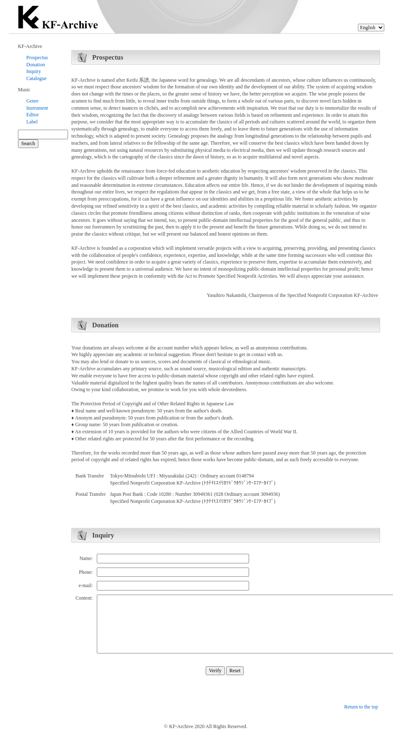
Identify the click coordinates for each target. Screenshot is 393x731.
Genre (32, 101)
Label (32, 122)
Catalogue (36, 78)
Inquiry (33, 71)
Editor (32, 115)
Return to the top (361, 707)
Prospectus (37, 57)
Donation (35, 65)
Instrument (37, 108)
